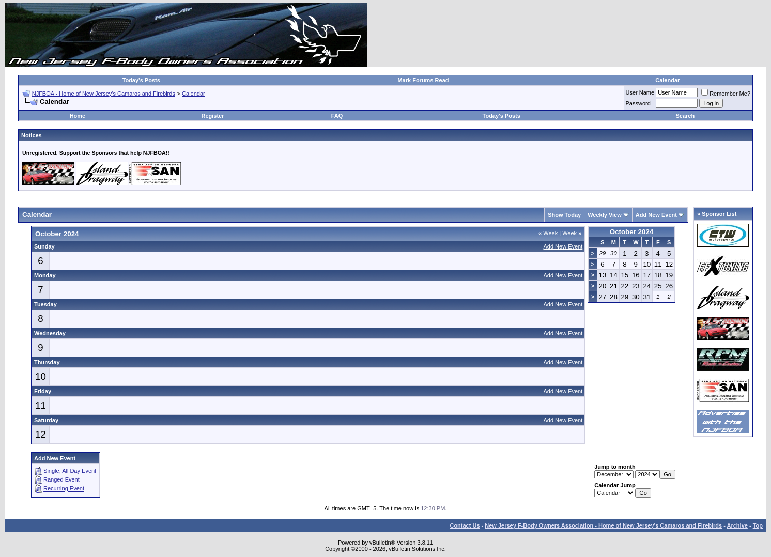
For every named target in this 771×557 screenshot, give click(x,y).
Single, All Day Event (69, 471)
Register (212, 116)
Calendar (667, 80)
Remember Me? (725, 93)
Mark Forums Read (423, 80)
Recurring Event (63, 489)
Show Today (564, 215)
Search (685, 116)
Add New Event (656, 215)
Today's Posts (141, 80)
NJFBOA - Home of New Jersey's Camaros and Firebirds (103, 93)
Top (758, 525)
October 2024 (631, 232)
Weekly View (605, 215)
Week (548, 233)
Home (78, 116)
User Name (640, 92)
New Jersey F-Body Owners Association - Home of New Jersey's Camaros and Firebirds (603, 525)
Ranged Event (61, 480)
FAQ (337, 116)
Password (638, 103)
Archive (737, 525)
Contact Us (465, 525)
